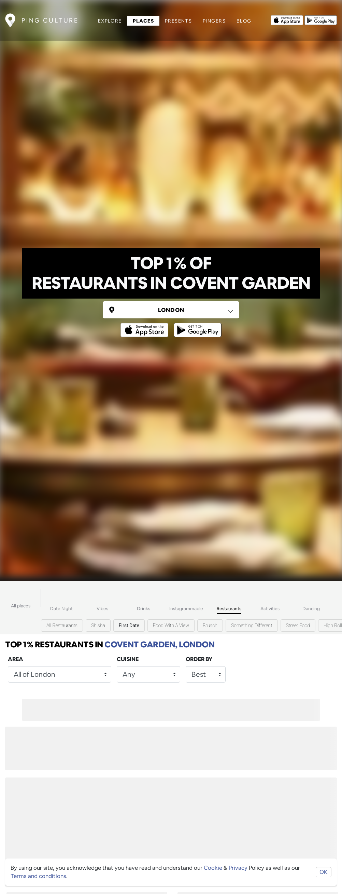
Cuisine (128, 659)
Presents (176, 19)
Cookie (213, 867)
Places (141, 19)
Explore (108, 19)
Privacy (238, 867)
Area (15, 659)
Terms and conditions (38, 876)
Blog (242, 19)
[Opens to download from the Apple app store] (285, 18)
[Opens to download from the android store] (319, 18)
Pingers (212, 19)
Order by (199, 659)
